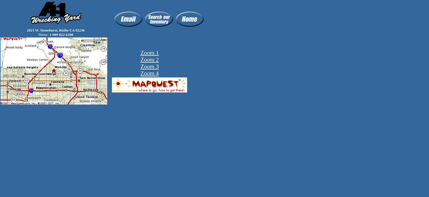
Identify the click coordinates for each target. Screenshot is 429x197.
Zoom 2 (149, 59)
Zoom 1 (149, 53)
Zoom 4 (149, 73)
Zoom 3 (149, 66)
